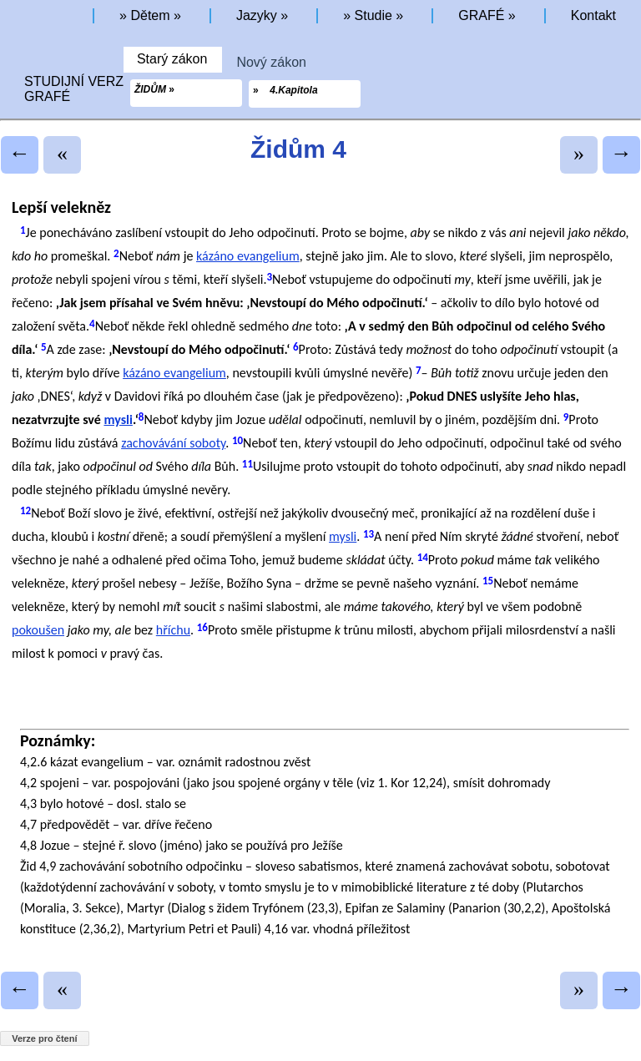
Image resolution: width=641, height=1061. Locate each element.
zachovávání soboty (173, 443)
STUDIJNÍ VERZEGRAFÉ (78, 89)
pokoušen (38, 630)
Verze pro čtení (44, 1038)
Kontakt (593, 15)
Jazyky (256, 15)
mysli (117, 419)
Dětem (149, 15)
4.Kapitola (293, 90)
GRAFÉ (481, 15)
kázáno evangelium (248, 256)
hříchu (173, 630)
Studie (373, 15)
